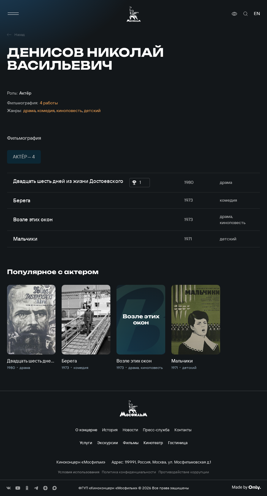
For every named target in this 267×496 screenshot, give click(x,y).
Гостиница (178, 442)
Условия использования (78, 472)
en (257, 13)
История (110, 429)
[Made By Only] (246, 487)
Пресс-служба (156, 429)
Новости (130, 429)
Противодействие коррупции (183, 472)
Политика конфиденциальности (129, 472)
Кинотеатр (153, 442)
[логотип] (134, 14)
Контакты (183, 429)
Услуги (86, 442)
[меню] (13, 14)
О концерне (86, 429)
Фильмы (131, 442)
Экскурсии (107, 442)
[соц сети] (8, 488)
